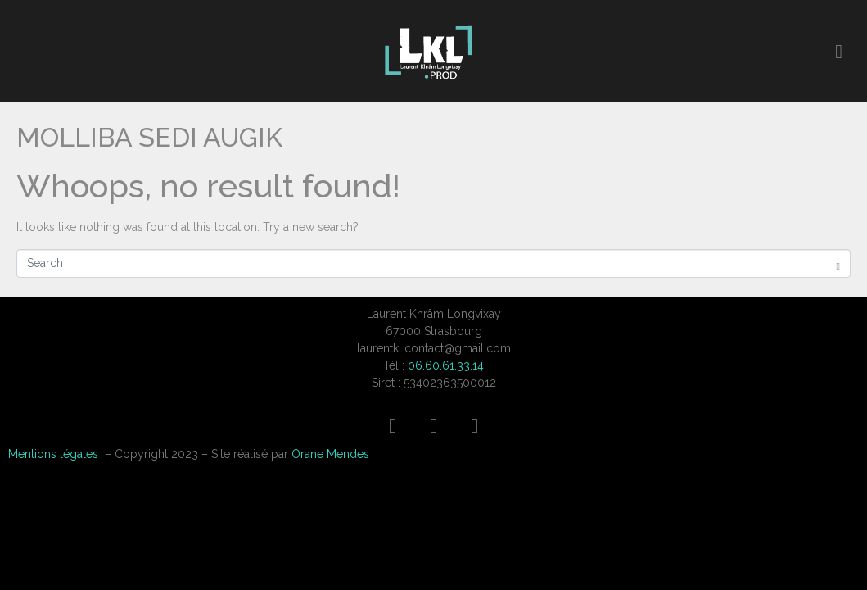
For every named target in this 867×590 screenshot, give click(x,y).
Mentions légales (53, 454)
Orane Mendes (330, 454)
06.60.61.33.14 (446, 365)
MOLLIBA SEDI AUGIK (149, 137)
